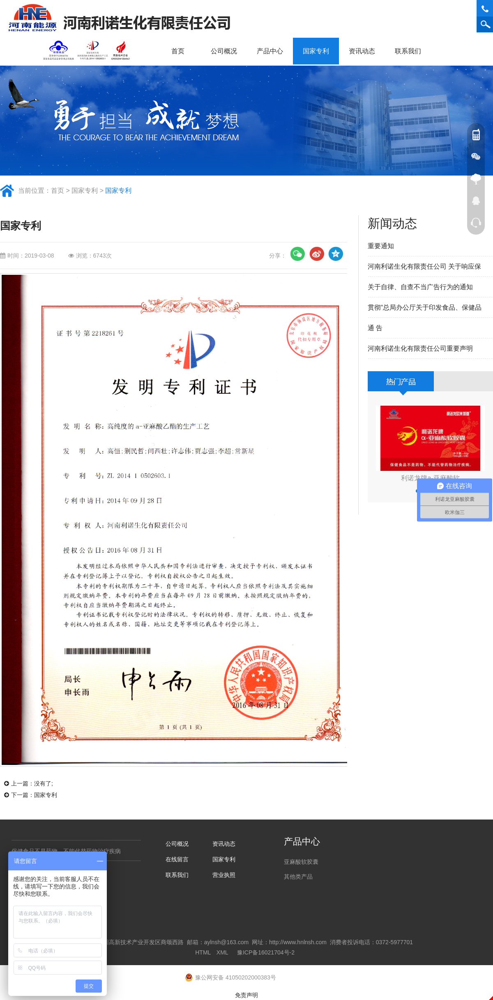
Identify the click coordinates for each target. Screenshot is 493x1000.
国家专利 (316, 51)
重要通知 (381, 245)
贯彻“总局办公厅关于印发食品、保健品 (424, 307)
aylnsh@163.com (226, 942)
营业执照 (223, 875)
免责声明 (246, 995)
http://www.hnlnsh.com (298, 942)
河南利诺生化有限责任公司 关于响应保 (424, 266)
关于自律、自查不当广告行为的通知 (420, 286)
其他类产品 (298, 876)
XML (222, 952)
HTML (203, 952)
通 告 (375, 327)
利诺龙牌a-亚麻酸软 (430, 478)
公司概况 (227, 51)
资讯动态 (365, 51)
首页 (177, 51)
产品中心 (273, 51)
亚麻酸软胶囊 (301, 861)
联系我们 (411, 51)
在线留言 (177, 859)
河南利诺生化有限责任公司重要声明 (420, 348)
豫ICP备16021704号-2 (266, 952)
